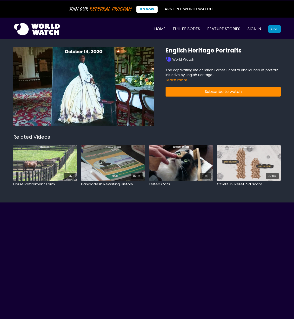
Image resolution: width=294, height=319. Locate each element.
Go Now (147, 9)
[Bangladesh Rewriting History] (113, 184)
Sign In (254, 29)
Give (274, 28)
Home (160, 29)
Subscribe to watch (223, 91)
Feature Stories (223, 29)
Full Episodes (186, 29)
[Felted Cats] (181, 184)
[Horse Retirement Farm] (45, 184)
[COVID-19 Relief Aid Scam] (249, 184)
